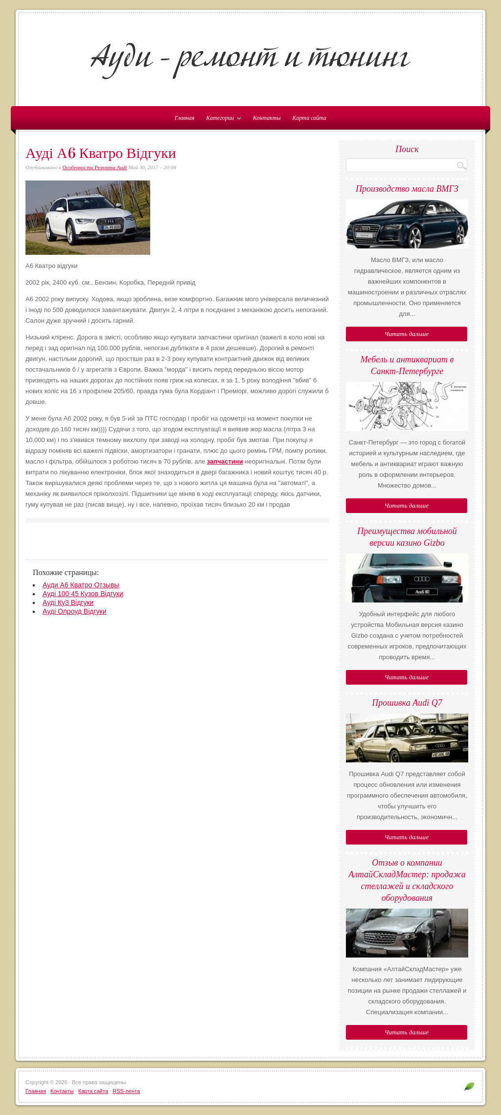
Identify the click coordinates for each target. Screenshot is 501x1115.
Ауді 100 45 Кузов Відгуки (83, 594)
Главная (35, 1091)
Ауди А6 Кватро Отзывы (81, 585)
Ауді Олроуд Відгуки (74, 611)
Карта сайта (309, 117)
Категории (221, 119)
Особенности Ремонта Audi (95, 167)
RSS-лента (126, 1091)
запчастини (225, 461)
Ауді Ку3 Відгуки (68, 602)
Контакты (267, 117)
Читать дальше (407, 333)
